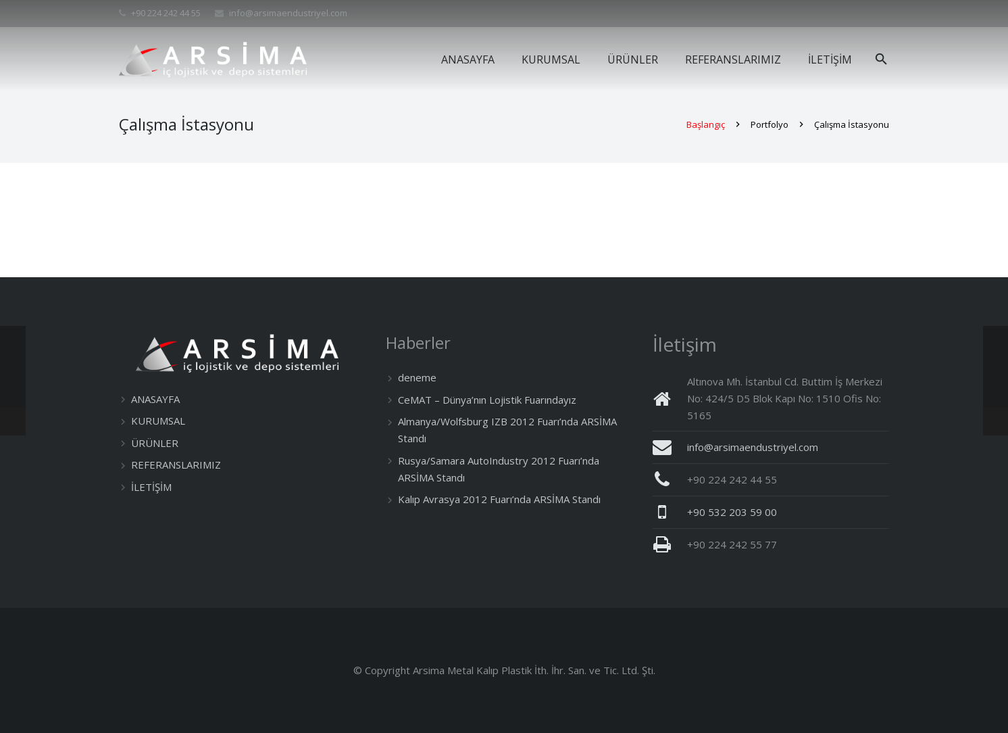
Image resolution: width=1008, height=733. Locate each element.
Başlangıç (705, 130)
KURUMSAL (158, 420)
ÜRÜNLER (154, 443)
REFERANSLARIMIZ (176, 464)
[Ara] (881, 59)
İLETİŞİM (151, 487)
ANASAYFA (155, 399)
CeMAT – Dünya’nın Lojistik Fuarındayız (487, 399)
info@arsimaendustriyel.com (288, 13)
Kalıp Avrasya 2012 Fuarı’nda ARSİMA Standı (499, 499)
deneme (417, 377)
